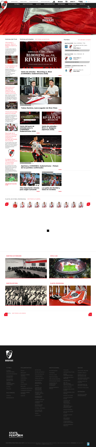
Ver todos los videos (19, 313)
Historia (52, 372)
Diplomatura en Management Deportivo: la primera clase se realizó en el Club (10, 90)
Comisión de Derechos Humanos (53, 384)
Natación (38, 370)
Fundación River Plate (68, 389)
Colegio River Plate (67, 398)
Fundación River (33, 1)
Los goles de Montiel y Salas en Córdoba (51, 188)
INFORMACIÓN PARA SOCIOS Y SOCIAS (83, 378)
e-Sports (38, 415)
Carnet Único (82, 372)
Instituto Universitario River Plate (67, 406)
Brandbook (10, 397)
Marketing (66, 380)
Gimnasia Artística (26, 388)
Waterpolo (38, 380)
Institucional (53, 377)
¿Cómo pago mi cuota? (82, 382)
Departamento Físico (54, 388)
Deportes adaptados (38, 383)
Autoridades (53, 370)
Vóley (22, 370)
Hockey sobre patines (25, 393)
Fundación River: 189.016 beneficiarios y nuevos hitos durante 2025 (11, 162)
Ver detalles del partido (72, 50)
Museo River (67, 387)
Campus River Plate (67, 415)
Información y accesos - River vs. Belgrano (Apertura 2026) (11, 45)
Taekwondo (39, 376)
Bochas (23, 386)
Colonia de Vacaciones (38, 411)
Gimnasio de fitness (39, 402)
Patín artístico (39, 372)
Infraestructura (68, 372)
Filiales (65, 370)
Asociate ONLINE (83, 370)
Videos (8, 395)
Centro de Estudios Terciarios (66, 402)
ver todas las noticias (42, 39)
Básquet (23, 372)
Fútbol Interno (40, 408)
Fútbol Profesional (10, 371)
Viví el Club (53, 375)
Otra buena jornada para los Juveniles (11, 112)
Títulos (8, 389)
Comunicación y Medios (68, 378)
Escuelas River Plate (68, 412)
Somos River (14, 1)
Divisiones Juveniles (9, 376)
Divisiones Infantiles (9, 380)
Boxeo (37, 385)
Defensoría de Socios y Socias (82, 385)
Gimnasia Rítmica (26, 390)
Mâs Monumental (54, 379)
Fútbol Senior (39, 399)
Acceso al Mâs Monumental (82, 395)
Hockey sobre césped (25, 375)
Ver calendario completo (84, 39)
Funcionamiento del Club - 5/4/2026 (11, 66)
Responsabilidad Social (69, 393)
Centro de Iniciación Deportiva (38, 389)
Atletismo (24, 384)
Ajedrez (23, 380)
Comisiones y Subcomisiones (68, 422)
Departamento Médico (68, 425)
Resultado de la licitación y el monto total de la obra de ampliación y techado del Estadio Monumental (11, 137)
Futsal (8, 386)
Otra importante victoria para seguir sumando (29, 188)
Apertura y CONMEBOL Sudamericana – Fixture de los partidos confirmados (39, 167)
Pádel (37, 413)
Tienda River (23, 1)
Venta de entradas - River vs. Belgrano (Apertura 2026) (49, 127)
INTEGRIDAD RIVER (54, 381)
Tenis (22, 382)
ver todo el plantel (33, 199)
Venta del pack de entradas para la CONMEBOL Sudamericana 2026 (28, 128)
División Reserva (11, 374)
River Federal (68, 409)
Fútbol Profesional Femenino (10, 383)
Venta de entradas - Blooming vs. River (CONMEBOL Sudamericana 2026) (36, 72)
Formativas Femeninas (38, 397)
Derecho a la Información (82, 375)
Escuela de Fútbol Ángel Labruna (39, 393)
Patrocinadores (45, 1)
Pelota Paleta (39, 374)
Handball (24, 378)
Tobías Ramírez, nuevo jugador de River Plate (39, 108)
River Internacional (68, 374)
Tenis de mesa (39, 378)
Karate (23, 395)
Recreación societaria (39, 405)
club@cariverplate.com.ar (47, 444)
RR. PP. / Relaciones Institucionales (68, 384)
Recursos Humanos (66, 418)
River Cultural (68, 395)
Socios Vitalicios (83, 387)
